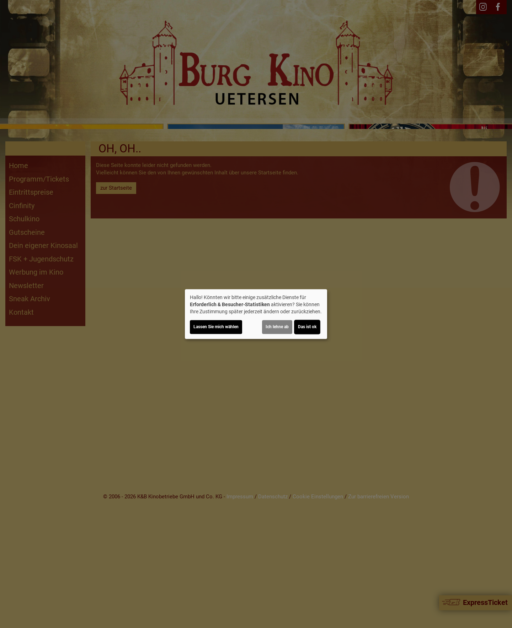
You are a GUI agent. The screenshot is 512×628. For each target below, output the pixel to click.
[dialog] (256, 314)
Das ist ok (307, 326)
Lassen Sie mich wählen (216, 326)
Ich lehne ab (277, 326)
